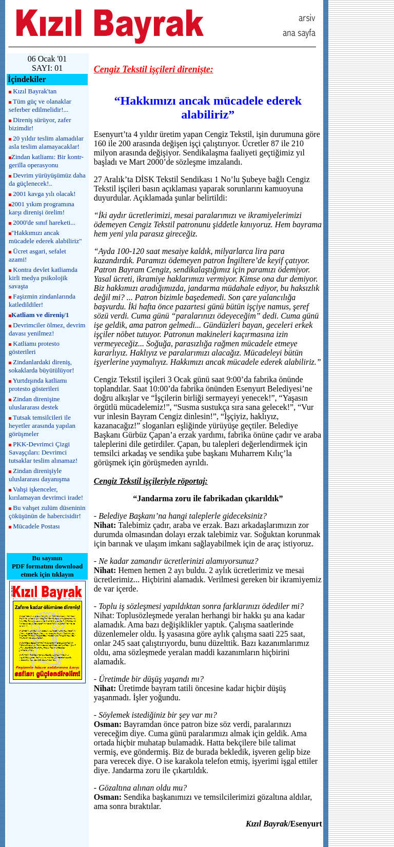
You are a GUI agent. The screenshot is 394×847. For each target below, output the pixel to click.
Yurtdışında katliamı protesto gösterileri (38, 384)
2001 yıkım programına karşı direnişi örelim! (41, 208)
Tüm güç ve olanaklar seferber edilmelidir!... (40, 105)
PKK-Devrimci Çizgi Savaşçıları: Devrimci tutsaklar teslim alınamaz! (43, 452)
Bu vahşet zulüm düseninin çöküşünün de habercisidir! (47, 512)
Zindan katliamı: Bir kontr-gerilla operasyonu (46, 161)
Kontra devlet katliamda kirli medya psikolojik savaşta (43, 278)
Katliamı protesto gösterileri (34, 348)
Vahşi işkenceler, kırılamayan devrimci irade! (46, 493)
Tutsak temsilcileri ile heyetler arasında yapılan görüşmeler (42, 425)
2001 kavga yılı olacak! (44, 194)
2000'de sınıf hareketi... (44, 222)
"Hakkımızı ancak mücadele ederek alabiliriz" (45, 237)
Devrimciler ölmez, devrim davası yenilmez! (47, 329)
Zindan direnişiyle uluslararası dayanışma (39, 475)
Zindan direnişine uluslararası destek (34, 403)
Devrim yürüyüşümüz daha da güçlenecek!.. (47, 179)
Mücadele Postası (36, 526)
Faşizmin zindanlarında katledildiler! (42, 300)
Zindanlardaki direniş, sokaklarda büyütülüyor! (41, 366)
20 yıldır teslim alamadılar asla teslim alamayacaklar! (46, 142)
